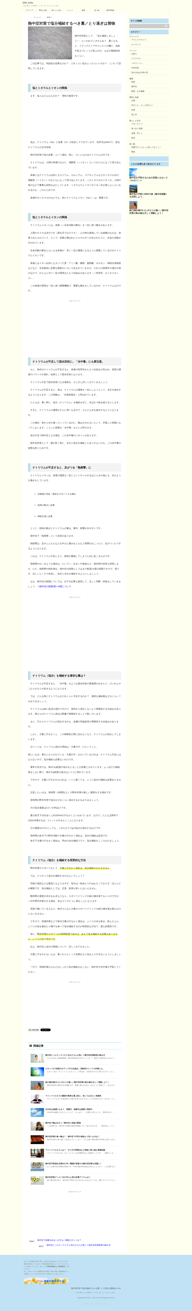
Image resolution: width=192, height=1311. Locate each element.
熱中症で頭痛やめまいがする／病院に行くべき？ (59, 1240)
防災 (133, 138)
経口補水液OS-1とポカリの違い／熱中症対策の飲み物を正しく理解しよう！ (77, 1082)
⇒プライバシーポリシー (45, 1274)
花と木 (134, 114)
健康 (83, 10)
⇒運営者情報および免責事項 (55, 1266)
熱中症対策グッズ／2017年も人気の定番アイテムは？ (68, 1177)
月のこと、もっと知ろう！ (142, 105)
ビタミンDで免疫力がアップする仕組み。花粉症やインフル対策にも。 (75, 1069)
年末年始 (135, 68)
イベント (70, 10)
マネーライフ (137, 124)
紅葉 (133, 110)
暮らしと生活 (56, 10)
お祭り (134, 54)
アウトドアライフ (138, 40)
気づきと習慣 (137, 128)
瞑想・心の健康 (137, 91)
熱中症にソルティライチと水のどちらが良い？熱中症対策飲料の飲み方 (75, 1055)
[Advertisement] (74, 119)
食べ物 (96, 10)
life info (28, 2)
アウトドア (29, 10)
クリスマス (136, 58)
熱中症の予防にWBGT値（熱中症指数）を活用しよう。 (148, 195)
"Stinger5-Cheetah (101, 1303)
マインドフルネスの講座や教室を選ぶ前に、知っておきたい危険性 (73, 1096)
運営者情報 (110, 10)
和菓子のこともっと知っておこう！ (146, 147)
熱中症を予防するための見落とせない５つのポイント (148, 179)
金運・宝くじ (137, 133)
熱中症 (134, 86)
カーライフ (136, 44)
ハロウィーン (137, 63)
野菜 (133, 152)
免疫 (133, 82)
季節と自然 (43, 10)
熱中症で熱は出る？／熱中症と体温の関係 (63, 1123)
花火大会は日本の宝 (139, 72)
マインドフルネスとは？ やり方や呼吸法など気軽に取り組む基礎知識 (75, 1150)
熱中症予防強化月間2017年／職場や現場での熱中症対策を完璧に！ (73, 1164)
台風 (133, 100)
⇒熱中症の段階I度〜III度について (54, 586)
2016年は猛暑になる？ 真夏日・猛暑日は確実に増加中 (68, 1109)
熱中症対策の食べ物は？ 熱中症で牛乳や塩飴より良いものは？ (72, 1136)
